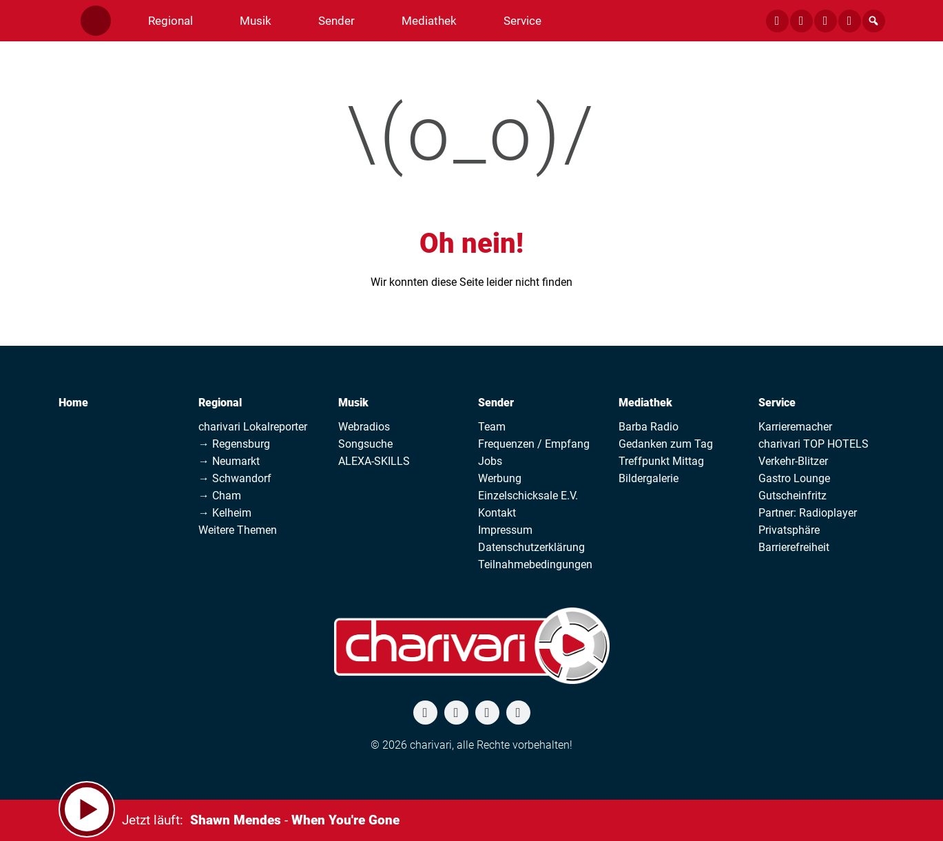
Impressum (505, 530)
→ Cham (219, 495)
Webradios (364, 426)
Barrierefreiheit (793, 547)
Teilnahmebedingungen (535, 564)
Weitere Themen (237, 530)
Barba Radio (648, 426)
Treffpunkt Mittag (661, 461)
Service (777, 402)
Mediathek (645, 402)
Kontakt (497, 512)
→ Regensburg (234, 443)
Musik (353, 402)
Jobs (490, 461)
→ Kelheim (224, 512)
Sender (496, 402)
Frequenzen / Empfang (534, 443)
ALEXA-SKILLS (374, 461)
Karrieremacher (795, 426)
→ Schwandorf (234, 478)
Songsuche (365, 443)
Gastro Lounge (794, 478)
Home (73, 402)
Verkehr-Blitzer (793, 461)
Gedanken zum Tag (666, 443)
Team (492, 426)
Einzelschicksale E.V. (528, 495)
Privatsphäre (789, 530)
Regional (220, 402)
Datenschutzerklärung (531, 547)
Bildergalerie (648, 478)
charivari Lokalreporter (252, 426)
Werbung (499, 478)
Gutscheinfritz (792, 495)
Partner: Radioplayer (807, 512)
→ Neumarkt (229, 461)
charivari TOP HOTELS (813, 443)
